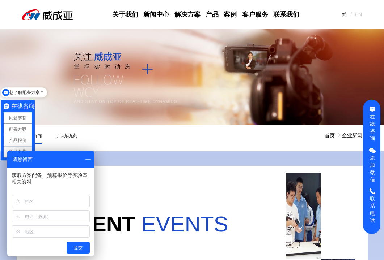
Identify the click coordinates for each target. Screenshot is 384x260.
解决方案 (187, 14)
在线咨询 (372, 123)
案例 (230, 14)
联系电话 (372, 205)
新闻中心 (156, 14)
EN (358, 14)
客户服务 (255, 14)
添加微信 (372, 164)
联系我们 (286, 14)
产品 (212, 14)
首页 (330, 135)
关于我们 (125, 14)
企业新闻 (352, 135)
